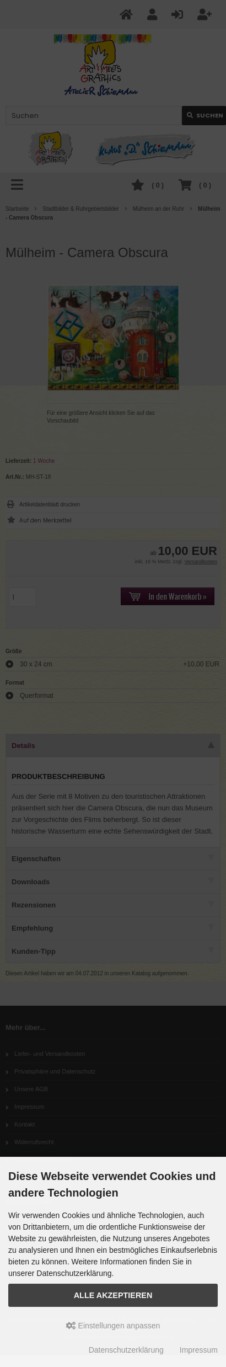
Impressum (199, 1349)
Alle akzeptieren (113, 1295)
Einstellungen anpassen (113, 1325)
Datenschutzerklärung (126, 1349)
